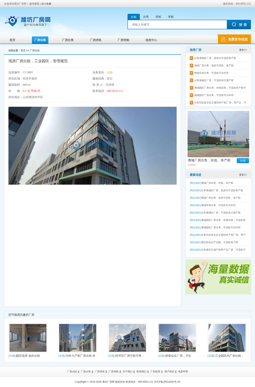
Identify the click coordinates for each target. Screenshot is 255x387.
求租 (158, 16)
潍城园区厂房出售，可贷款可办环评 (214, 95)
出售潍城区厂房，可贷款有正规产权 (214, 80)
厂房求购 (123, 40)
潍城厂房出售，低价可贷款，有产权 (214, 65)
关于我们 (127, 371)
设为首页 (34, 3)
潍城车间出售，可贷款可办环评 (211, 73)
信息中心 (151, 40)
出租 (134, 17)
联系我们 (141, 371)
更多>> (243, 49)
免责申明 (183, 371)
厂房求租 (95, 40)
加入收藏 (46, 3)
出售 (146, 16)
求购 (171, 16)
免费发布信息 (238, 39)
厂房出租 (40, 40)
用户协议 (169, 371)
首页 (12, 40)
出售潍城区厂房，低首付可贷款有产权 (215, 58)
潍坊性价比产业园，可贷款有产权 (214, 242)
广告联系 (155, 371)
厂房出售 (68, 40)
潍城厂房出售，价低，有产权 (209, 160)
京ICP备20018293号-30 (167, 381)
